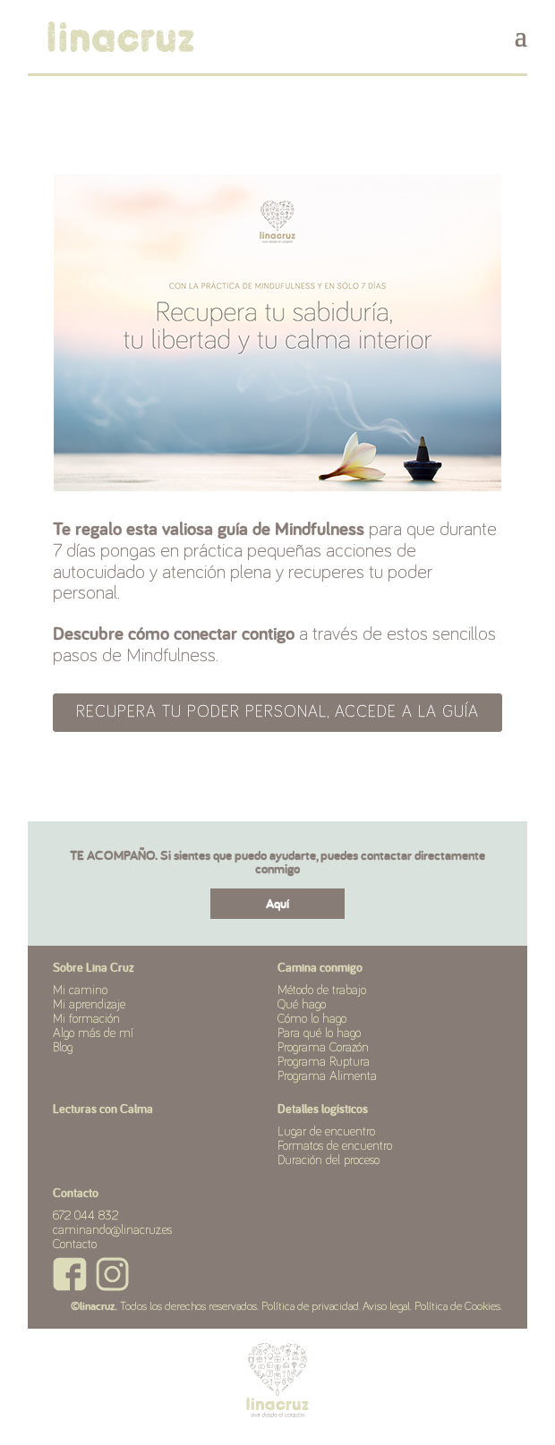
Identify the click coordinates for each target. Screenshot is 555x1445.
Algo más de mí (93, 1033)
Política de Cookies (457, 1307)
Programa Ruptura (324, 1062)
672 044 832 (85, 1216)
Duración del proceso (329, 1160)
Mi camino (80, 990)
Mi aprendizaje (89, 1005)
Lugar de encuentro (326, 1132)
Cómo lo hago (312, 1019)
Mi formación (86, 1019)
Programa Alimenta (327, 1076)
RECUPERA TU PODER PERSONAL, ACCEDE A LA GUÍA (277, 712)
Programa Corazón (323, 1047)
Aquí (277, 903)
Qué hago (302, 1005)
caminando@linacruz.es (112, 1230)
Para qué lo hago (319, 1033)
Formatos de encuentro (335, 1146)
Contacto (75, 1244)
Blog (63, 1047)
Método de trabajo (322, 990)
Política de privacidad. (310, 1307)
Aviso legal (386, 1307)
